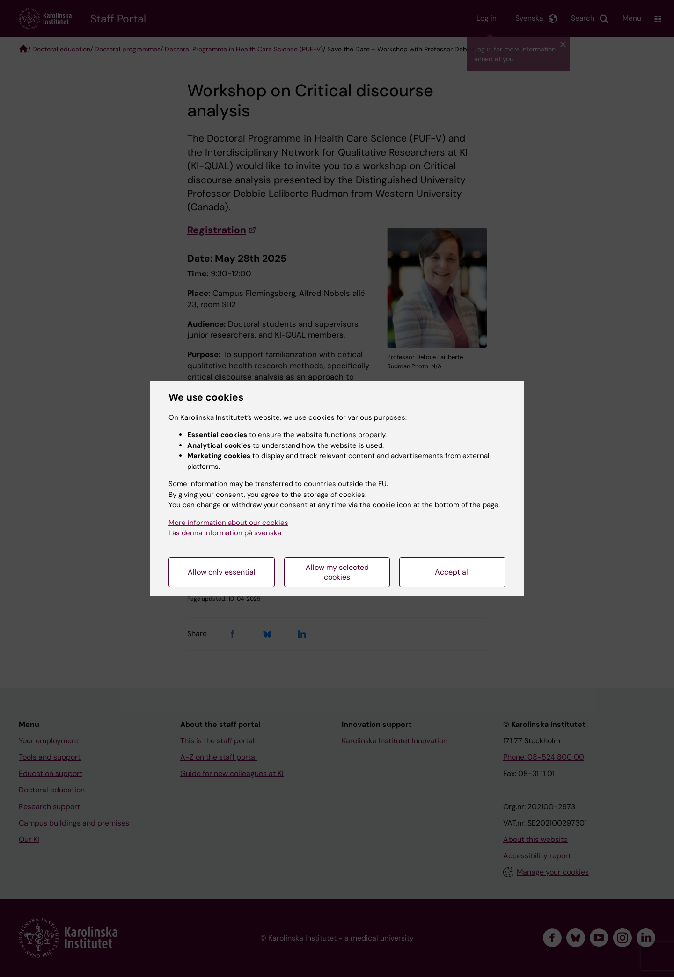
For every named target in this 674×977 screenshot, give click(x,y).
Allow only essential (222, 572)
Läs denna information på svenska (224, 533)
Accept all (452, 572)
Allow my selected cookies (337, 572)
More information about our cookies (228, 522)
